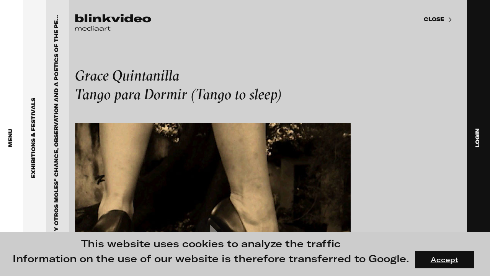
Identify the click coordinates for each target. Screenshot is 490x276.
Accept (444, 259)
